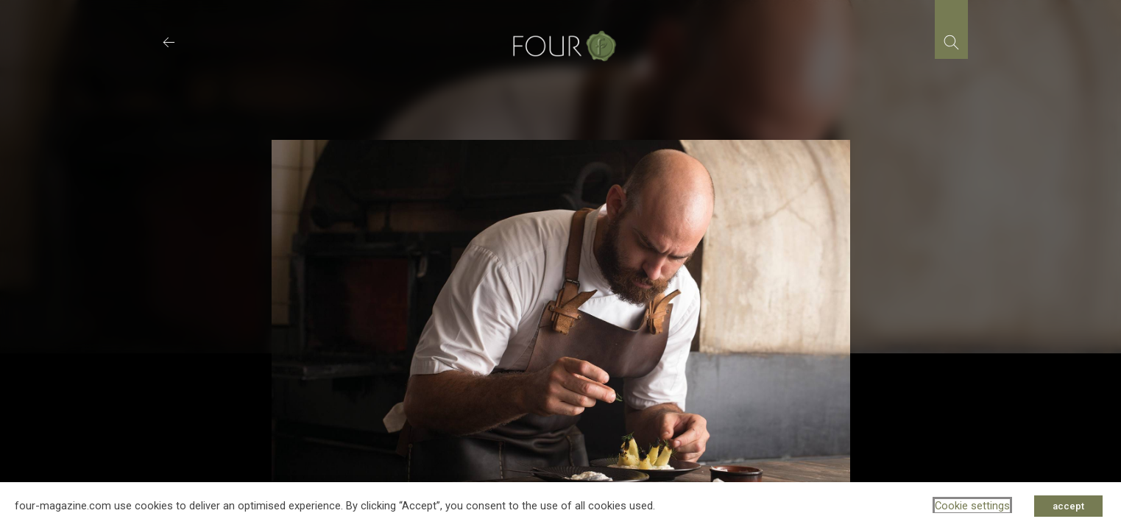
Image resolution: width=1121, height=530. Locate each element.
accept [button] (1068, 506)
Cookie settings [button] (972, 505)
